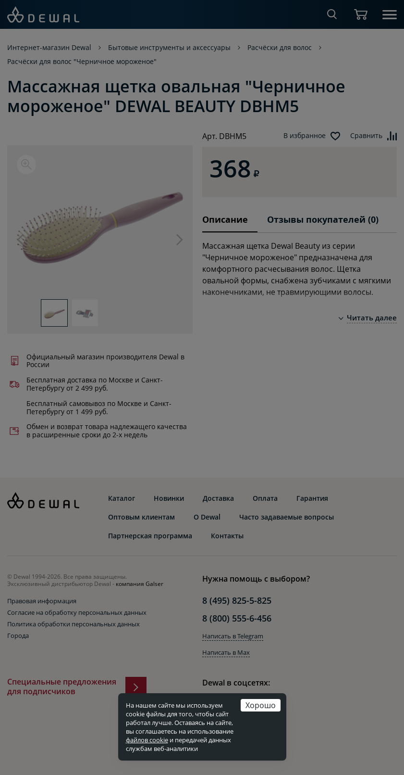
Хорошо (260, 705)
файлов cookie (147, 740)
